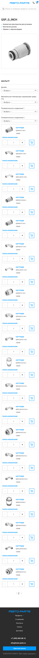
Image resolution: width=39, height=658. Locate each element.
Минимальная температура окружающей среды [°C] (18, 98)
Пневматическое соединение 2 (12, 118)
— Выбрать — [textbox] (7, 91)
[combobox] (19, 90)
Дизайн (4, 87)
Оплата (19, 627)
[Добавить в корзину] (31, 142)
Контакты (19, 623)
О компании (19, 619)
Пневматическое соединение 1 (12, 108)
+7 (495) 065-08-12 (18, 638)
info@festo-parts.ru (18, 643)
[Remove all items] (35, 90)
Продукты (18, 615)
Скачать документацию (10, 137)
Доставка (19, 631)
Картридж (20, 128)
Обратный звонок (19, 648)
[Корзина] (37, 3)
